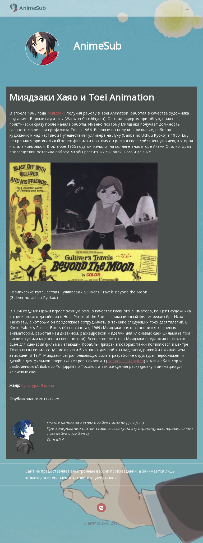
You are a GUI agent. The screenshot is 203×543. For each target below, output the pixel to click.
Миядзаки (56, 113)
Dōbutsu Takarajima (125, 360)
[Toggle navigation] (187, 8)
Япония (47, 385)
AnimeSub (28, 7)
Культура (29, 385)
